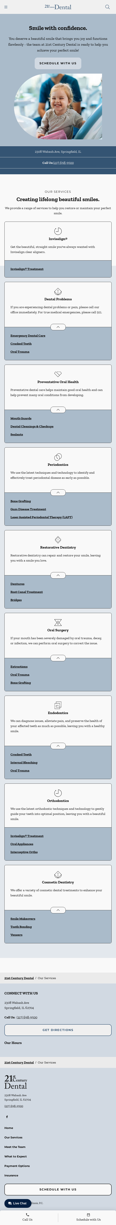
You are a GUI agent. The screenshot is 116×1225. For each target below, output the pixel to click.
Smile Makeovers (22, 919)
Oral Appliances (21, 844)
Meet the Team (15, 1147)
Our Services (13, 1137)
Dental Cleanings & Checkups (31, 426)
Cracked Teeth (21, 344)
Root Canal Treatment (26, 592)
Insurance (11, 1175)
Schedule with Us (58, 63)
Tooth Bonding (21, 927)
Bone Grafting (20, 501)
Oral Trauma (19, 352)
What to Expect (15, 1156)
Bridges (16, 600)
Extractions (19, 667)
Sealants (16, 434)
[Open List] (58, 327)
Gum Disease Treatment (28, 509)
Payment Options (17, 1166)
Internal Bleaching (23, 762)
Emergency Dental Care (27, 336)
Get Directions (58, 1030)
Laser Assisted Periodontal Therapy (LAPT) (41, 517)
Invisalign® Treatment (27, 269)
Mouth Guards (20, 418)
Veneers (16, 935)
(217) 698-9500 (63, 163)
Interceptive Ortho (24, 852)
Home (8, 1128)
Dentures (17, 584)
